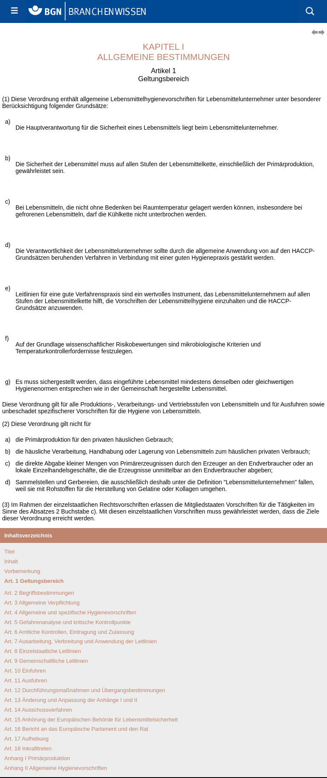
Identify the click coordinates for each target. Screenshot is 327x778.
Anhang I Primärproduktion (37, 758)
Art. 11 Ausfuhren (25, 680)
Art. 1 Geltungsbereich (33, 581)
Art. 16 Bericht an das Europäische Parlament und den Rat (76, 729)
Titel (9, 551)
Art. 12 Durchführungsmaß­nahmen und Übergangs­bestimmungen (84, 690)
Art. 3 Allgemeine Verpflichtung (42, 602)
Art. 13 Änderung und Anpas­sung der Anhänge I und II (70, 700)
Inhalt (11, 561)
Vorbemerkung (22, 571)
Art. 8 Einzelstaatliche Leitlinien (42, 651)
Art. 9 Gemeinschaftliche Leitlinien (46, 661)
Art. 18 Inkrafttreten (28, 748)
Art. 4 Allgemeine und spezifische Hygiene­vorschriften (70, 612)
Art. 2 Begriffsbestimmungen (39, 593)
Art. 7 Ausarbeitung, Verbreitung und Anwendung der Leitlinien (80, 641)
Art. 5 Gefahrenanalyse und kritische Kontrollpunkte (67, 622)
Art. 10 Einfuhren (25, 670)
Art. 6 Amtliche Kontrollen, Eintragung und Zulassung (69, 632)
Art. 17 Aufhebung (26, 738)
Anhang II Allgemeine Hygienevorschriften (55, 768)
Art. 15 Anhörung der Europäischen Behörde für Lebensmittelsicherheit (91, 719)
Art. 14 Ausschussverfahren (38, 710)
